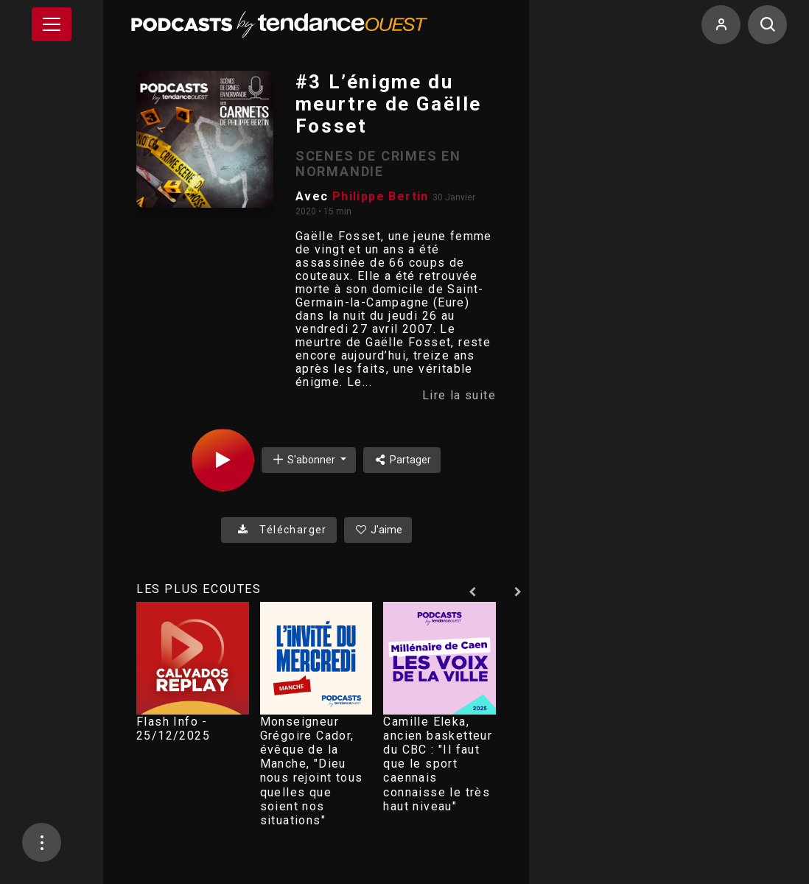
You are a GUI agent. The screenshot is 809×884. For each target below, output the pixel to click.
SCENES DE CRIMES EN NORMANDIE (378, 163)
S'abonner (304, 459)
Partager (402, 460)
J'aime (378, 530)
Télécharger (279, 530)
